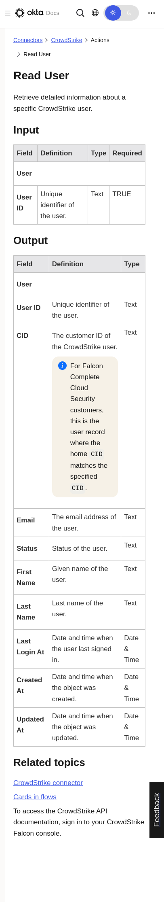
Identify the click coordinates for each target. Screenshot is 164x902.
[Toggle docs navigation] (6, 13)
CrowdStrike (66, 40)
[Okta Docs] (36, 13)
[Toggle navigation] (151, 13)
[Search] (80, 12)
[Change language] (95, 13)
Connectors (27, 40)
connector (48, 783)
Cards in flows (35, 797)
